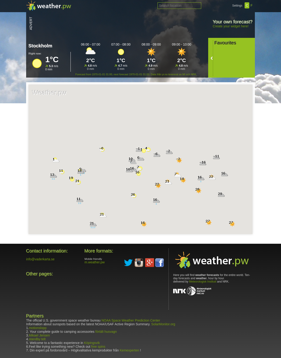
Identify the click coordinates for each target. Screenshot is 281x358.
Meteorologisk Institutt (202, 281)
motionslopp (38, 328)
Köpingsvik (91, 343)
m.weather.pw (94, 262)
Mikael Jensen (39, 335)
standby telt (37, 339)
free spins (98, 346)
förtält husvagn (106, 331)
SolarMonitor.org (163, 324)
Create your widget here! (231, 26)
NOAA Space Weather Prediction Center (131, 320)
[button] (144, 150)
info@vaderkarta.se (40, 259)
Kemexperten (129, 350)
